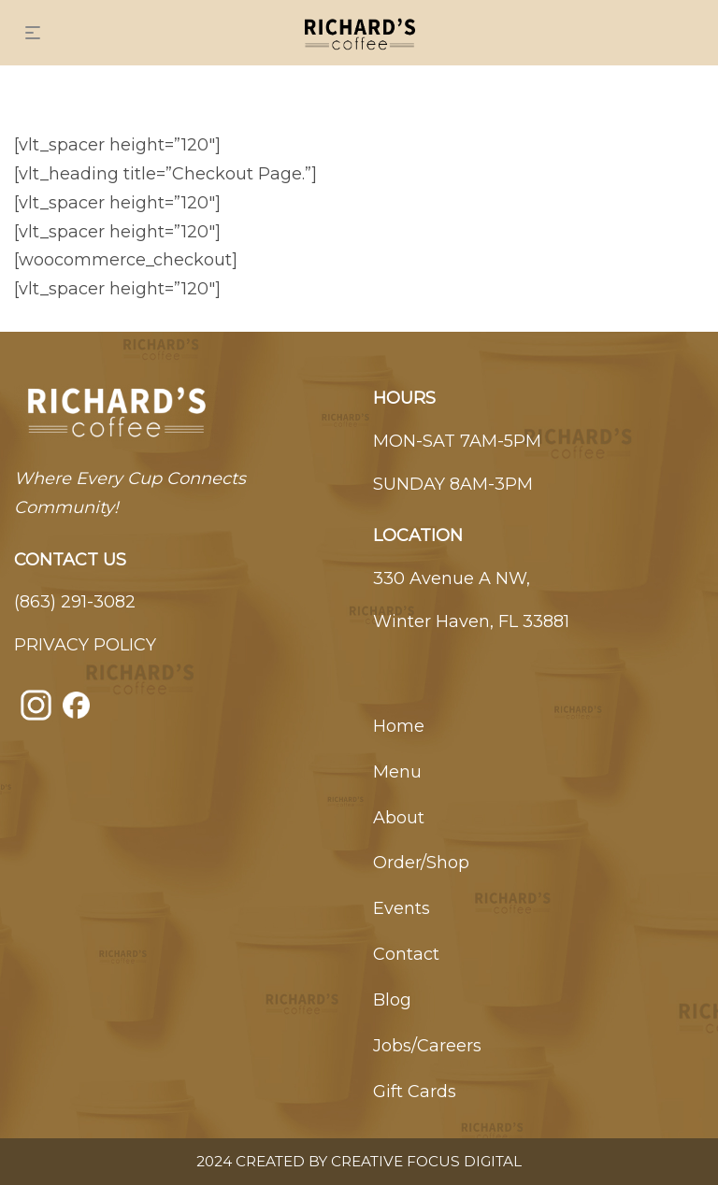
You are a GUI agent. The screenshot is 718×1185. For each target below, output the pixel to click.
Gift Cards (414, 1091)
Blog (392, 1000)
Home (398, 726)
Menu (397, 772)
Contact (406, 954)
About (398, 817)
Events (401, 908)
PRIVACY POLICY (85, 645)
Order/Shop (421, 862)
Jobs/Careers (427, 1045)
